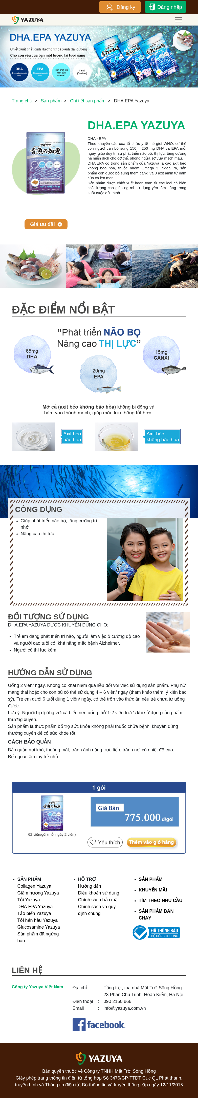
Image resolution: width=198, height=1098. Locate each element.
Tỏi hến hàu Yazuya (37, 920)
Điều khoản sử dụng (98, 892)
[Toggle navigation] (178, 19)
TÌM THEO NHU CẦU (161, 900)
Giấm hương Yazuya (38, 892)
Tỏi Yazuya (28, 899)
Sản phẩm (51, 100)
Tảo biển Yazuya (34, 913)
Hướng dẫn (89, 886)
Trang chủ (22, 100)
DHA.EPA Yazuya (35, 906)
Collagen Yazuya (34, 886)
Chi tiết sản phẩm (87, 100)
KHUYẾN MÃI (153, 889)
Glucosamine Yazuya (38, 927)
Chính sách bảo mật (98, 899)
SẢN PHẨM (151, 879)
